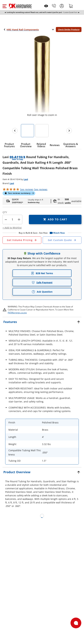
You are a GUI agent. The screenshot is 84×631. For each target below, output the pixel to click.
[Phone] (54, 6)
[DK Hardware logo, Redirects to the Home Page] (20, 6)
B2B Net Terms (42, 273)
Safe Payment (42, 282)
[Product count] (12, 219)
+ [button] (19, 219)
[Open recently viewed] (46, 6)
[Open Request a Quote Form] (22, 240)
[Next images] (69, 130)
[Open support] (76, 623)
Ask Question (42, 291)
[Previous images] (15, 130)
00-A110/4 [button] (17, 157)
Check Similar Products (68, 29)
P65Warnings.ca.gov (17, 312)
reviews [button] (40, 189)
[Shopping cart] (71, 6)
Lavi (26, 179)
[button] (4, 6)
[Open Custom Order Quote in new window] (62, 240)
